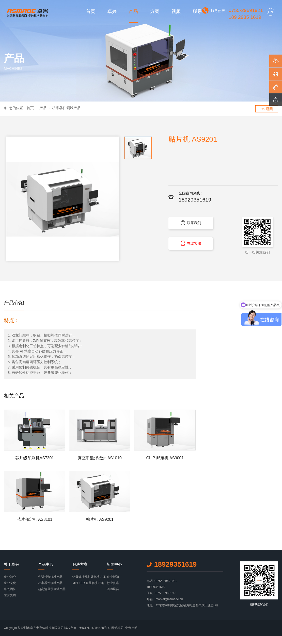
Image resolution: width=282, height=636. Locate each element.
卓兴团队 (10, 589)
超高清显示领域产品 (52, 589)
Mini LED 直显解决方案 (88, 583)
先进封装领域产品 (50, 577)
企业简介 (10, 577)
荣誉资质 (10, 595)
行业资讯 (113, 583)
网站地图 (117, 628)
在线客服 (190, 244)
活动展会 (113, 589)
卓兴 (112, 11)
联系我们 (190, 223)
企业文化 (10, 583)
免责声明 (131, 628)
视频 (176, 11)
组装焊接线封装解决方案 (89, 577)
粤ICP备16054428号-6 (94, 628)
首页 (90, 11)
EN (270, 12)
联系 (197, 11)
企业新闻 (113, 577)
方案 (154, 11)
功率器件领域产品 (66, 108)
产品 (133, 11)
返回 (267, 109)
